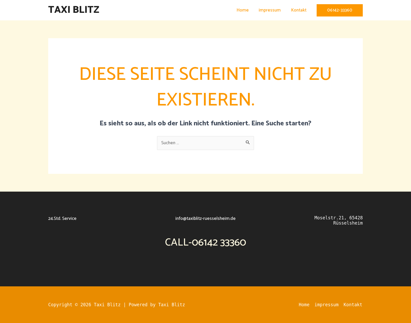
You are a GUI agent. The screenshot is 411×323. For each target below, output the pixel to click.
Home (245, 10)
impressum (272, 10)
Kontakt (299, 10)
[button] (340, 10)
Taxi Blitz (73, 10)
